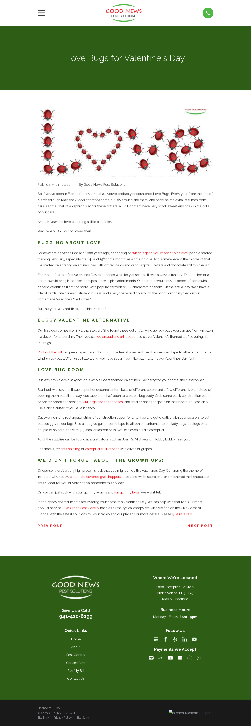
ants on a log (70, 449)
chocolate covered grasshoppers (95, 477)
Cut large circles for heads (103, 402)
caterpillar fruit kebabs (102, 449)
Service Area (76, 663)
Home (76, 639)
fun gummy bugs (127, 492)
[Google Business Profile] (156, 639)
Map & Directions (175, 599)
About (76, 647)
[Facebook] (165, 639)
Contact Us (76, 678)
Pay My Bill (75, 671)
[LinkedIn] (184, 639)
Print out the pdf (50, 352)
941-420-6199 (75, 616)
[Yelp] (175, 639)
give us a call (181, 514)
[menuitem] (43, 718)
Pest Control (76, 655)
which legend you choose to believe (160, 253)
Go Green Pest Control (82, 508)
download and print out (115, 337)
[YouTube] (194, 639)
